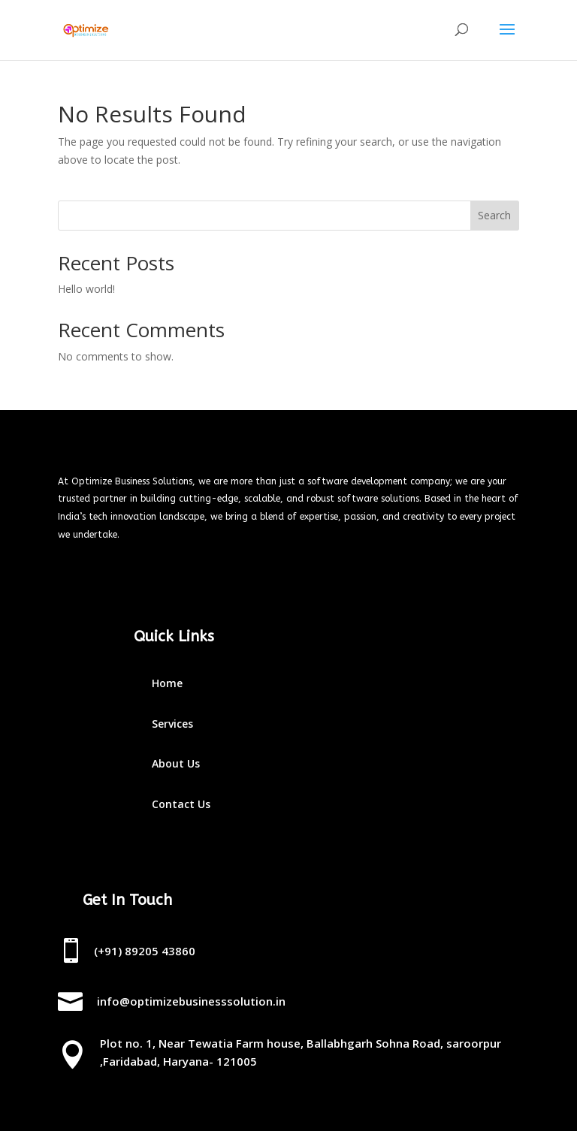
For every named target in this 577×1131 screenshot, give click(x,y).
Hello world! (86, 289)
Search (494, 215)
